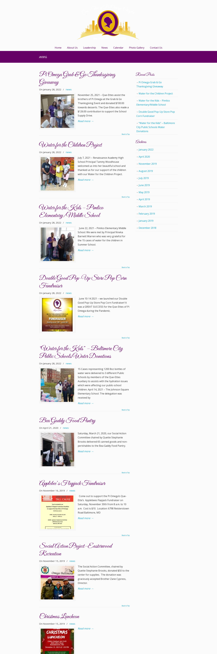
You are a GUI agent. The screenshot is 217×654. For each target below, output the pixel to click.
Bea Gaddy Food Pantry (67, 370)
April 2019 (144, 199)
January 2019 (146, 220)
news (69, 89)
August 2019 (146, 171)
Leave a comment (89, 591)
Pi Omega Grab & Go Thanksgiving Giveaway (77, 78)
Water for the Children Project (70, 135)
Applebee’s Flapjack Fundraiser (72, 421)
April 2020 (144, 156)
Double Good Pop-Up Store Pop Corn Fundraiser (82, 250)
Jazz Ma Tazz (58, 585)
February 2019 (147, 213)
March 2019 (145, 206)
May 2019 (144, 192)
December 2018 (147, 228)
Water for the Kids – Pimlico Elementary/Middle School (71, 190)
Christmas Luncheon (59, 533)
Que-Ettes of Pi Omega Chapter (108, 22)
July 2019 (144, 178)
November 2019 (148, 163)
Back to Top (126, 124)
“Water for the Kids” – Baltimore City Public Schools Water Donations (81, 309)
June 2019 (144, 185)
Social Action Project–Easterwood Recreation (75, 477)
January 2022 (146, 149)
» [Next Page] (75, 636)
